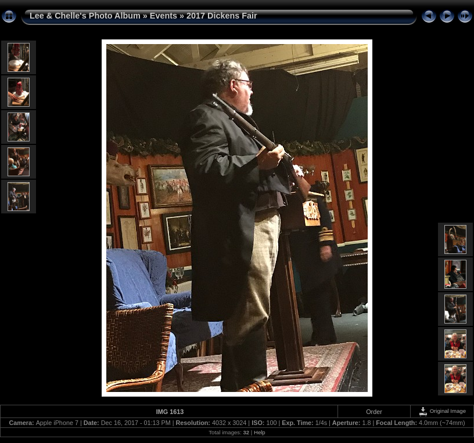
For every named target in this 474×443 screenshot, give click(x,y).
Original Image (442, 411)
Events (163, 15)
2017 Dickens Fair (221, 15)
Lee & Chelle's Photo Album (85, 15)
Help (259, 432)
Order (374, 411)
